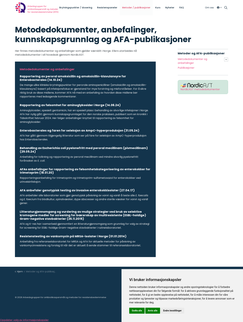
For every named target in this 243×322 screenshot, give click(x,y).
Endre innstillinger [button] (172, 310)
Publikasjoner (186, 68)
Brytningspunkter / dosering (75, 7)
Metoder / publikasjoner (136, 7)
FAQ (181, 7)
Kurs (157, 7)
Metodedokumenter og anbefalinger (192, 61)
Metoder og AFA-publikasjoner (201, 53)
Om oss (209, 7)
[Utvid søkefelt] (226, 8)
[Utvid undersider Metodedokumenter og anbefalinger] (226, 59)
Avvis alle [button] (153, 310)
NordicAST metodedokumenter (200, 89)
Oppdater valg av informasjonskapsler (24, 320)
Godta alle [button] (137, 310)
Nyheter (169, 7)
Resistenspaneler (107, 7)
